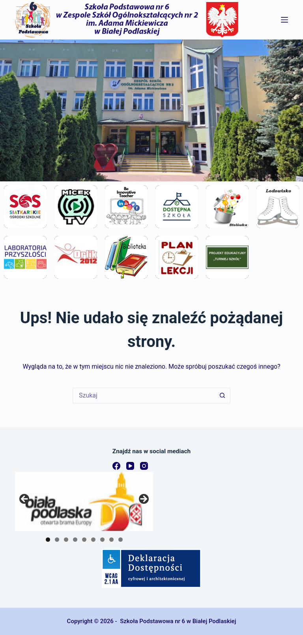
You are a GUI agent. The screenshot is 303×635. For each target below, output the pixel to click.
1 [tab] (48, 539)
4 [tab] (75, 539)
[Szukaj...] (144, 395)
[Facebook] (116, 466)
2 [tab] (57, 539)
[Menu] (284, 19)
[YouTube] (130, 466)
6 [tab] (93, 539)
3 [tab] (66, 539)
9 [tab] (120, 539)
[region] (84, 501)
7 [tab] (102, 539)
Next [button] (143, 499)
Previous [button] (25, 499)
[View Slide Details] (84, 501)
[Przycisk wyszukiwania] (222, 395)
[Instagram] (144, 466)
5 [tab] (84, 539)
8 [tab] (111, 539)
